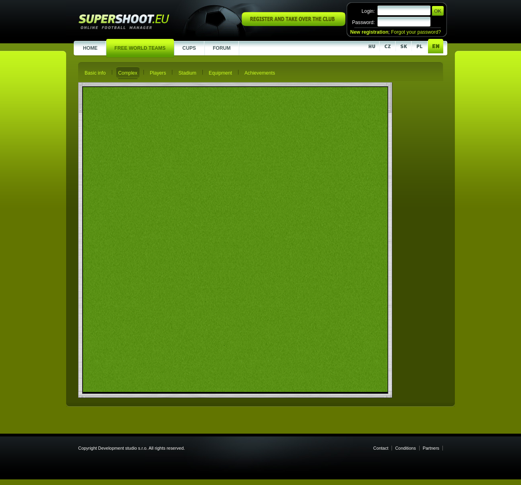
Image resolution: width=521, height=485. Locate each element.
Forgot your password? (416, 32)
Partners (431, 448)
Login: (368, 11)
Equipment (220, 73)
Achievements (259, 73)
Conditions (405, 448)
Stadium (187, 73)
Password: (363, 22)
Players (158, 73)
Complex (127, 73)
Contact (380, 448)
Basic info (95, 73)
